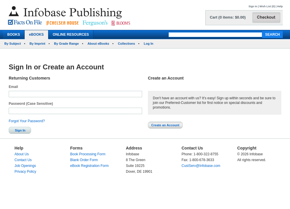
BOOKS (13, 35)
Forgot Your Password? (27, 121)
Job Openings (25, 166)
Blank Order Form (84, 160)
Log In (148, 43)
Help (280, 6)
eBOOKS (36, 35)
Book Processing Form (87, 154)
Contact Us (23, 160)
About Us (21, 154)
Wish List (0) (267, 6)
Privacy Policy (25, 172)
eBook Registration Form (89, 166)
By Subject (12, 43)
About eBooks (98, 43)
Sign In (253, 6)
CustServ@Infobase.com (201, 166)
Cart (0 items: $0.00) (228, 17)
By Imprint (37, 43)
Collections (126, 43)
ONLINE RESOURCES (71, 35)
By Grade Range (66, 43)
